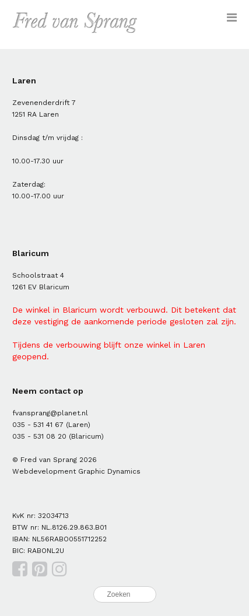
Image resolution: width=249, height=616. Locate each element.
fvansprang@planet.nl (50, 413)
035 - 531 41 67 (38, 425)
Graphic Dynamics (109, 471)
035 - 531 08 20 (39, 436)
